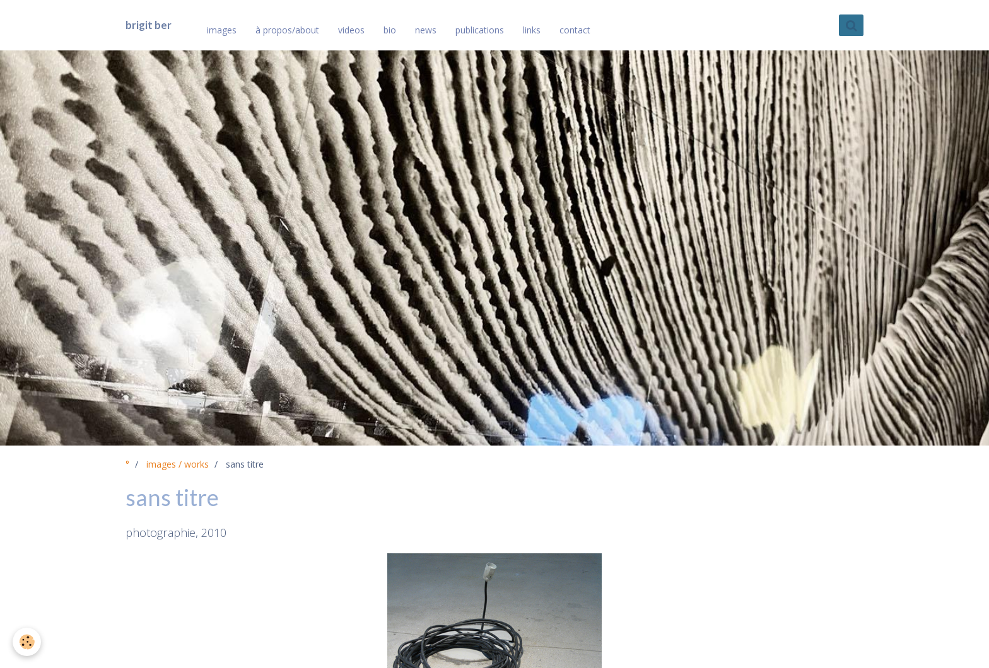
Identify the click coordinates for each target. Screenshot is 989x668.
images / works (177, 464)
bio (389, 30)
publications (479, 30)
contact (574, 30)
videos (351, 30)
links (532, 30)
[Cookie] (27, 642)
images (222, 30)
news (425, 30)
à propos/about (287, 30)
